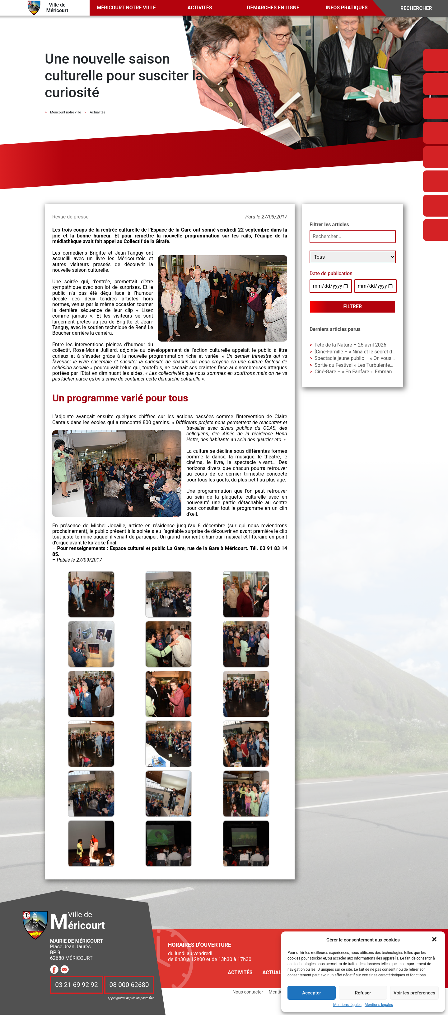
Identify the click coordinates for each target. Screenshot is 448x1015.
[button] (435, 940)
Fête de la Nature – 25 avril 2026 (350, 345)
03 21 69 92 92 (76, 985)
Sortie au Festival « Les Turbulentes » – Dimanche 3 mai (376, 365)
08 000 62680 (129, 985)
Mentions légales (347, 1005)
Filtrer (352, 306)
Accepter (311, 993)
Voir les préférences (414, 993)
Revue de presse (70, 217)
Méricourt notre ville (126, 8)
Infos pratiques (347, 8)
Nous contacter (247, 992)
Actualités (277, 972)
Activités (199, 8)
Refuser (363, 993)
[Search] (420, 8)
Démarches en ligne (273, 8)
